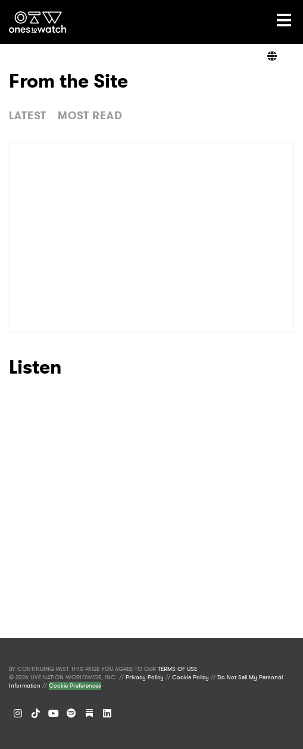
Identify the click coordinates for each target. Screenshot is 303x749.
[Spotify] (71, 713)
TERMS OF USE (177, 669)
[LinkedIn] (107, 713)
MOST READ (90, 115)
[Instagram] (18, 713)
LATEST (27, 115)
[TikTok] (36, 713)
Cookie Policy (190, 677)
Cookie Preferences (75, 686)
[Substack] (89, 713)
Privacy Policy (145, 677)
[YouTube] (54, 713)
